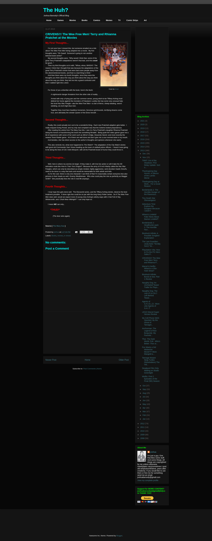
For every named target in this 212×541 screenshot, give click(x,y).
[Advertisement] (87, 332)
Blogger (119, 536)
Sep (144, 389)
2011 (142, 427)
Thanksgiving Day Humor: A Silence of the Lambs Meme (150, 174)
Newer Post (50, 360)
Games (60, 20)
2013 (142, 150)
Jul (144, 397)
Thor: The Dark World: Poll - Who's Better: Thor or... (151, 341)
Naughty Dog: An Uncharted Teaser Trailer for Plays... (150, 285)
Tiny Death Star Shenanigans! (149, 199)
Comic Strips (132, 20)
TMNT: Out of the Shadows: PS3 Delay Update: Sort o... (151, 163)
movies (60, 236)
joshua (153, 452)
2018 (142, 132)
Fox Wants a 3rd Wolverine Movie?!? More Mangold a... (149, 350)
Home (49, 20)
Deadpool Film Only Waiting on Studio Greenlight (150, 370)
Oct (144, 386)
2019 (142, 128)
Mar (144, 411)
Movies (72, 20)
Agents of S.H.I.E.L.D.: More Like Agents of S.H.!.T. (151, 304)
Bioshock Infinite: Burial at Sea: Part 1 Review (151, 276)
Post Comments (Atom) (92, 369)
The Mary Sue (58, 226)
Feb (144, 415)
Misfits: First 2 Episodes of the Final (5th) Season (151, 378)
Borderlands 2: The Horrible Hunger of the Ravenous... (151, 192)
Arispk (117, 89)
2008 (142, 438)
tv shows (67, 236)
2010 (142, 431)
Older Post (124, 360)
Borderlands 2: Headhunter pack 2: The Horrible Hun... (150, 226)
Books (84, 20)
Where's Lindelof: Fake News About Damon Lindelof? (150, 216)
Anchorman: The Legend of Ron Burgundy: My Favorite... (149, 331)
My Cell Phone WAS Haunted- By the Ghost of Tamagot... (150, 321)
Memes (109, 20)
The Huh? (55, 10)
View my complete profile (147, 480)
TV (119, 20)
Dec (144, 154)
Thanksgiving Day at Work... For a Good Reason (151, 184)
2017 (142, 136)
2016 (142, 139)
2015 (142, 143)
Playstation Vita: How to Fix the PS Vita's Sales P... (151, 252)
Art (145, 20)
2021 (142, 121)
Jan (144, 419)
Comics (96, 20)
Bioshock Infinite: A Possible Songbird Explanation (150, 235)
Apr (144, 408)
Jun (144, 400)
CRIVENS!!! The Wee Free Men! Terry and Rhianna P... (151, 260)
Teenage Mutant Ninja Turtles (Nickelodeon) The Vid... (151, 361)
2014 (142, 147)
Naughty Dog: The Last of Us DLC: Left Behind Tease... (150, 294)
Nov (144, 157)
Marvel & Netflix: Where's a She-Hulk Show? (149, 268)
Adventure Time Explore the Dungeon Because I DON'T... (151, 207)
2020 (142, 124)
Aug (144, 393)
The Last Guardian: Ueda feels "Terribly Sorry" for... (151, 243)
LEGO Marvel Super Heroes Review (150, 313)
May (145, 404)
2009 (142, 435)
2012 (142, 423)
